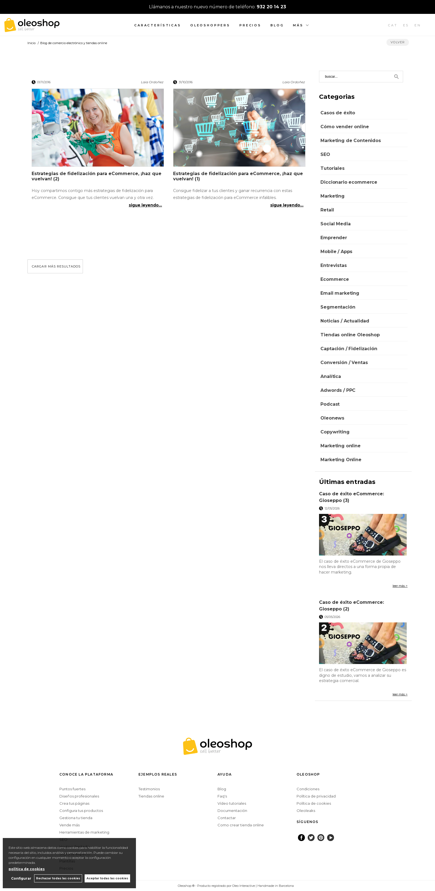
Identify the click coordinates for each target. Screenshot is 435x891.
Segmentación (337, 307)
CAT (393, 25)
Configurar (21, 878)
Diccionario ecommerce (348, 182)
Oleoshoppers (210, 25)
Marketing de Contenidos (350, 140)
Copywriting (334, 432)
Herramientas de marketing (84, 832)
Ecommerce (334, 279)
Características (157, 25)
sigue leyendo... (145, 205)
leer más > (400, 586)
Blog (277, 25)
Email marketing (339, 293)
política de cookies (27, 869)
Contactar (227, 818)
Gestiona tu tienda (75, 818)
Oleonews (332, 418)
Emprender (333, 237)
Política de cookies (314, 803)
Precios (250, 25)
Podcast (330, 404)
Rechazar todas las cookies (58, 878)
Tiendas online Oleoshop (350, 334)
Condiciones (308, 789)
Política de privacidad (316, 796)
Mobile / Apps (336, 251)
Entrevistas (333, 265)
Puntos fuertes (72, 789)
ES (406, 25)
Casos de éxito (337, 112)
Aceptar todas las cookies (107, 878)
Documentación (232, 810)
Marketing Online (340, 459)
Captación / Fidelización (348, 348)
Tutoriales (332, 168)
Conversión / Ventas (344, 362)
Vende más (69, 825)
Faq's (222, 796)
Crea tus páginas (74, 803)
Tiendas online (151, 796)
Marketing (332, 196)
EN (417, 25)
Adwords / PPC (337, 390)
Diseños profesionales (79, 796)
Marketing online (340, 445)
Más (298, 25)
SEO (325, 154)
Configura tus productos (81, 810)
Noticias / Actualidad (344, 321)
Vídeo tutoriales (232, 803)
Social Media (335, 223)
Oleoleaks (306, 810)
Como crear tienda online (241, 825)
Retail (327, 210)
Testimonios (149, 789)
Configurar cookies (159, 886)
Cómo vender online (344, 126)
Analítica (330, 376)
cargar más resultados (56, 266)
